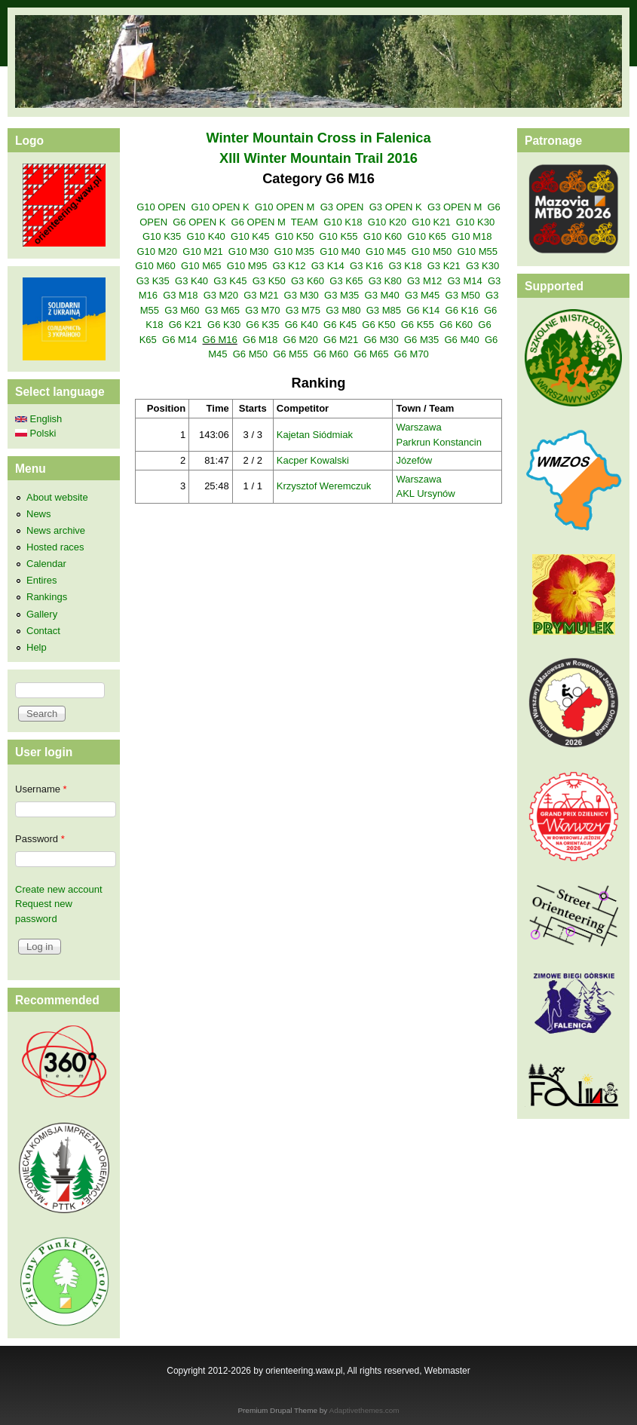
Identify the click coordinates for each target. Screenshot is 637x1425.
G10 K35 (161, 236)
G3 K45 (230, 281)
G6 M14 (179, 339)
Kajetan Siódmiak (315, 434)
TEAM (304, 222)
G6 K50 (378, 324)
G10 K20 (387, 222)
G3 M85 (383, 310)
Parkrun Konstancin (438, 442)
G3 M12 (424, 281)
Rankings (46, 596)
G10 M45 (386, 251)
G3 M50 (463, 295)
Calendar (46, 563)
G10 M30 (248, 251)
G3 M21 (260, 295)
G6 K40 (301, 324)
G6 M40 (461, 339)
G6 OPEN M (258, 222)
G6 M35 (421, 339)
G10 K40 (206, 236)
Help (36, 647)
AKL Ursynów (425, 493)
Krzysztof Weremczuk (324, 486)
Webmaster (447, 1370)
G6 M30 (381, 339)
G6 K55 (417, 324)
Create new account (59, 889)
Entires (41, 580)
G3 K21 (444, 265)
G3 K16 (366, 265)
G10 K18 (342, 222)
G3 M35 (341, 295)
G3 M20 (221, 295)
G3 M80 (343, 310)
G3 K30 (482, 265)
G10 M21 (202, 251)
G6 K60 (456, 324)
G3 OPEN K (395, 207)
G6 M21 (340, 339)
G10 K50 (294, 236)
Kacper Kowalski (313, 460)
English (38, 418)
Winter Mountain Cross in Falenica (318, 138)
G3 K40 (191, 281)
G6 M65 (371, 354)
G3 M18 (180, 295)
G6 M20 (300, 339)
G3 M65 (222, 310)
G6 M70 (411, 354)
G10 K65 (426, 236)
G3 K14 (328, 265)
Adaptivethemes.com (364, 1410)
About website (57, 497)
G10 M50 (432, 251)
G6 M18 (260, 339)
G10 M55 (477, 251)
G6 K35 (262, 324)
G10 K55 (338, 236)
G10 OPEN (160, 207)
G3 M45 (422, 295)
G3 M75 (303, 310)
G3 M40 (382, 295)
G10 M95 (247, 265)
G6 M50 (250, 354)
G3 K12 (288, 265)
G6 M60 (331, 354)
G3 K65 (346, 281)
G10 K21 (431, 222)
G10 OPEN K (220, 207)
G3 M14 (464, 281)
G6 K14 (422, 310)
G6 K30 (223, 324)
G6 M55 (290, 354)
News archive (55, 530)
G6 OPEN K (199, 222)
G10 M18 (472, 236)
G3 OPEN (342, 207)
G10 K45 (250, 236)
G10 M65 (201, 265)
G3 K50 (269, 281)
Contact (43, 630)
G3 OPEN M (454, 207)
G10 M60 (155, 265)
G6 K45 (340, 324)
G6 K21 (185, 324)
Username (41, 789)
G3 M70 (262, 310)
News (38, 513)
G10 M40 (340, 251)
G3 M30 (301, 295)
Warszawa (418, 427)
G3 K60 (307, 281)
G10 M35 (294, 251)
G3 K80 (385, 281)
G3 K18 (404, 265)
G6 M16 (220, 339)
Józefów (414, 460)
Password (40, 838)
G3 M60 (181, 310)
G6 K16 (462, 310)
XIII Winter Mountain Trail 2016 (318, 158)
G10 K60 (382, 236)
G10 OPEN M (284, 207)
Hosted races (55, 547)
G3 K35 (153, 281)
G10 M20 (156, 251)
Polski (35, 433)
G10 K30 (475, 222)
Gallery (41, 614)
